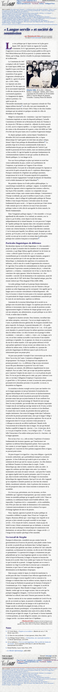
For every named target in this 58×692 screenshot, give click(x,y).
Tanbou (41, 3)
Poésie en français (6, 23)
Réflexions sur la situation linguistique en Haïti (14, 17)
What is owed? (53, 9)
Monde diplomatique (36, 37)
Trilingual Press (50, 3)
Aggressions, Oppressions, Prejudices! (31, 15)
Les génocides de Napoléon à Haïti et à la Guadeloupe (15, 20)
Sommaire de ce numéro (34, 660)
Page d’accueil (21, 660)
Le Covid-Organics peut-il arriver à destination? (44, 18)
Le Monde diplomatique (15, 651)
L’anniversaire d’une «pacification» (39, 20)
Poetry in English (16, 23)
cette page (48, 656)
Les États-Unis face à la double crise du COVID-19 (15, 12)
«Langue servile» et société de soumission (12, 22)
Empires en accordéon (25, 631)
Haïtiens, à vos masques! (45, 13)
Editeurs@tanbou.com (24, 3)
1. (6, 631)
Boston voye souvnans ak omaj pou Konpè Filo (28, 10)
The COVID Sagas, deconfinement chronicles (38, 17)
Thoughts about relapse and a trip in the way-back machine (16, 18)
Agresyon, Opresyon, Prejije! (30, 14)
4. (6, 642)
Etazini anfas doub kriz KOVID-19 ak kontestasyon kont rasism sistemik (20, 13)
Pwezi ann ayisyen (48, 22)
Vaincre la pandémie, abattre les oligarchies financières (15, 19)
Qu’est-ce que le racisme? (37, 19)
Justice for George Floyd (48, 10)
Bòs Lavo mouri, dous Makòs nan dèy (33, 22)
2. (6, 635)
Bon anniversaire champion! (18, 9)
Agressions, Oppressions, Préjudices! (11, 15)
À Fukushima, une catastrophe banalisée (38, 638)
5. (6, 648)
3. (6, 638)
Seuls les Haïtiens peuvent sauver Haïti (12, 14)
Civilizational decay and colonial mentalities (37, 9)
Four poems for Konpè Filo (9, 10)
